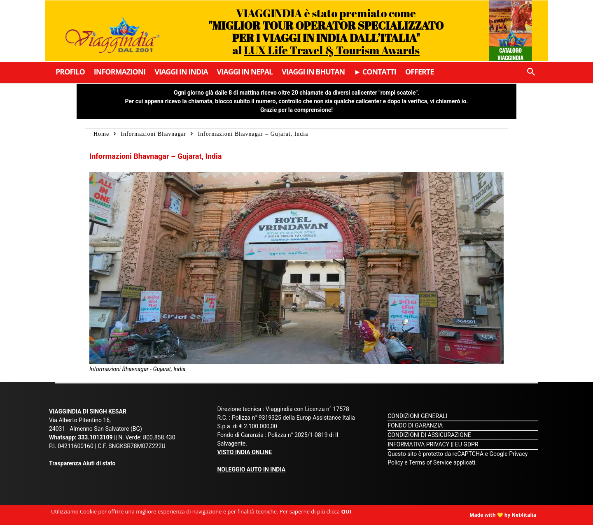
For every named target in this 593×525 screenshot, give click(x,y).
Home (101, 134)
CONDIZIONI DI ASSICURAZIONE (429, 435)
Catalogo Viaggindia (510, 54)
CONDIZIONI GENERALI (417, 416)
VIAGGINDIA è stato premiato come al (326, 31)
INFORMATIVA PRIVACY (418, 444)
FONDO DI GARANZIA (415, 425)
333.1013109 (95, 437)
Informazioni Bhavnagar (153, 134)
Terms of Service (430, 462)
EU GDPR (467, 444)
